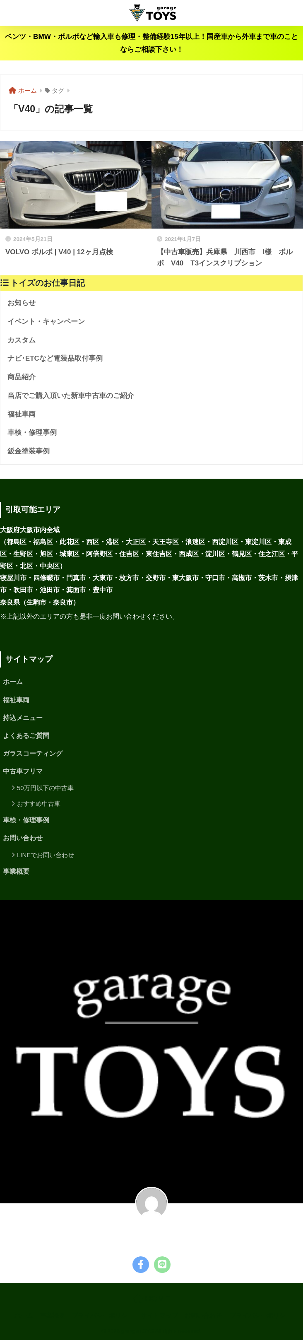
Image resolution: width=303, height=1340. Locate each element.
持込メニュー (23, 717)
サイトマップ (159, 1315)
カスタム (21, 340)
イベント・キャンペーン (46, 321)
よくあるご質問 (26, 735)
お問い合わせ (23, 837)
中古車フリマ (23, 771)
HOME (151, 1298)
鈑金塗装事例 (28, 451)
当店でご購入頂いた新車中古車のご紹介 (70, 396)
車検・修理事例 (32, 432)
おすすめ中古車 (38, 803)
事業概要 (16, 871)
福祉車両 (21, 414)
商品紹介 (21, 377)
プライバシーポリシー (103, 1315)
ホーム (13, 681)
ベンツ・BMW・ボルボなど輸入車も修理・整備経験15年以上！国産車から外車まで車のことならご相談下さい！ (151, 43)
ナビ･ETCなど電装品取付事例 (55, 358)
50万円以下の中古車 (45, 787)
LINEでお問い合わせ (45, 854)
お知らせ (21, 303)
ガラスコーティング (33, 753)
